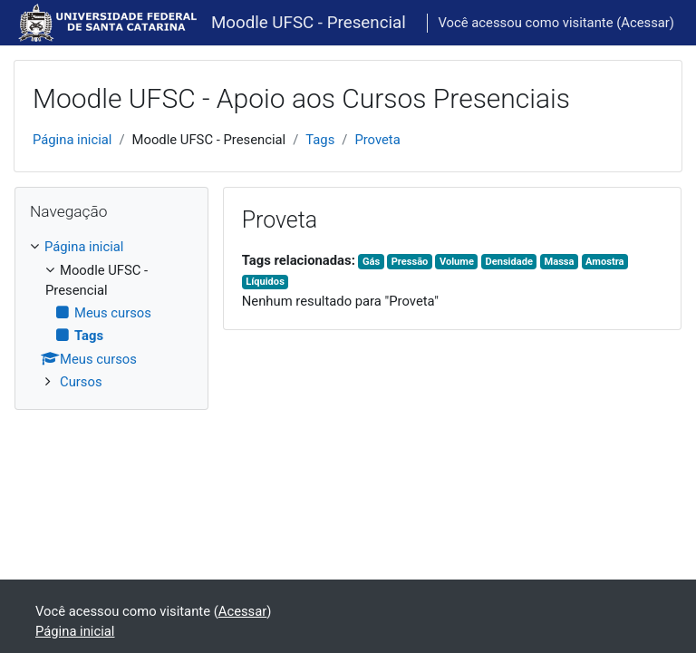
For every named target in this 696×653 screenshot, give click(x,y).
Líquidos (265, 282)
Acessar (645, 23)
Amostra (604, 262)
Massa (560, 262)
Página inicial (72, 140)
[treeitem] (111, 314)
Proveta (377, 140)
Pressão (410, 262)
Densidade (508, 262)
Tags (319, 140)
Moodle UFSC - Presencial (308, 23)
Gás (371, 262)
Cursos (81, 382)
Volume (457, 262)
